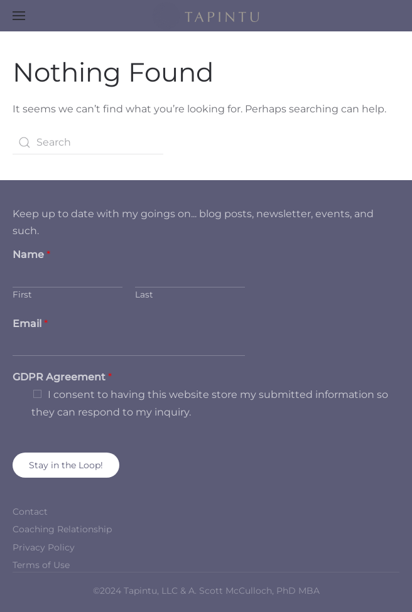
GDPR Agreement (62, 377)
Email (30, 324)
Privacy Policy (44, 547)
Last (144, 294)
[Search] (88, 142)
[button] (19, 15)
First (22, 294)
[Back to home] (206, 15)
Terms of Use (41, 565)
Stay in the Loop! (66, 465)
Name (31, 254)
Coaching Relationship (62, 529)
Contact (30, 511)
